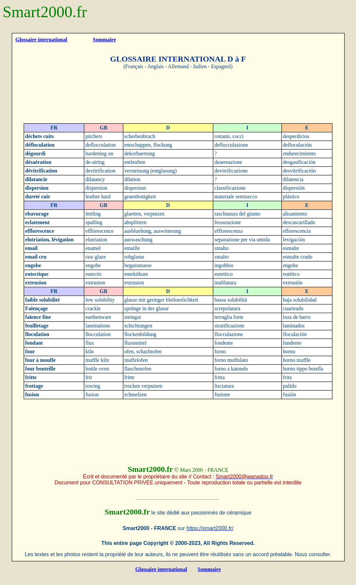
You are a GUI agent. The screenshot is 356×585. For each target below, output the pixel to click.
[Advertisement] (178, 96)
